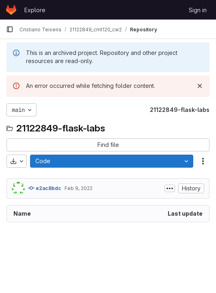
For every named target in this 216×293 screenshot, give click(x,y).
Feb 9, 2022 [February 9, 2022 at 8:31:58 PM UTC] (79, 188)
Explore (34, 10)
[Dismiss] (200, 86)
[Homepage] (11, 9)
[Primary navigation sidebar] (9, 29)
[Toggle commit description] (169, 188)
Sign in (198, 10)
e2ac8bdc (44, 188)
